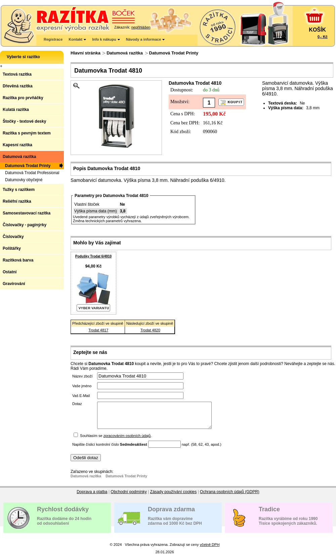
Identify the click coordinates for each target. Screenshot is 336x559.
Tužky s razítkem (19, 189)
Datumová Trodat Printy (174, 52)
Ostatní (9, 272)
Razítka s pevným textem (27, 133)
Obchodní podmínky (128, 496)
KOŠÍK (317, 30)
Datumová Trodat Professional (32, 172)
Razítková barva (18, 260)
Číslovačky (13, 236)
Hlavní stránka (85, 52)
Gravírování (14, 283)
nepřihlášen (141, 27)
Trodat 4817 (98, 330)
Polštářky (12, 248)
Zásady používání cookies (173, 496)
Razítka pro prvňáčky (23, 97)
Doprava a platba (92, 496)
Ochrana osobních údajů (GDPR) (229, 496)
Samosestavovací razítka (26, 213)
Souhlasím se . (116, 441)
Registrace (53, 39)
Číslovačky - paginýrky (24, 225)
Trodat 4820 (150, 330)
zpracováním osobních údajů (127, 441)
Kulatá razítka (16, 109)
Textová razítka (17, 74)
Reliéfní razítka (17, 201)
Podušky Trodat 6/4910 (93, 256)
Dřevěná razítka (18, 86)
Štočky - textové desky (24, 121)
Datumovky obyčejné (23, 179)
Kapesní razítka (17, 145)
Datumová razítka (125, 52)
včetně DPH (210, 550)
